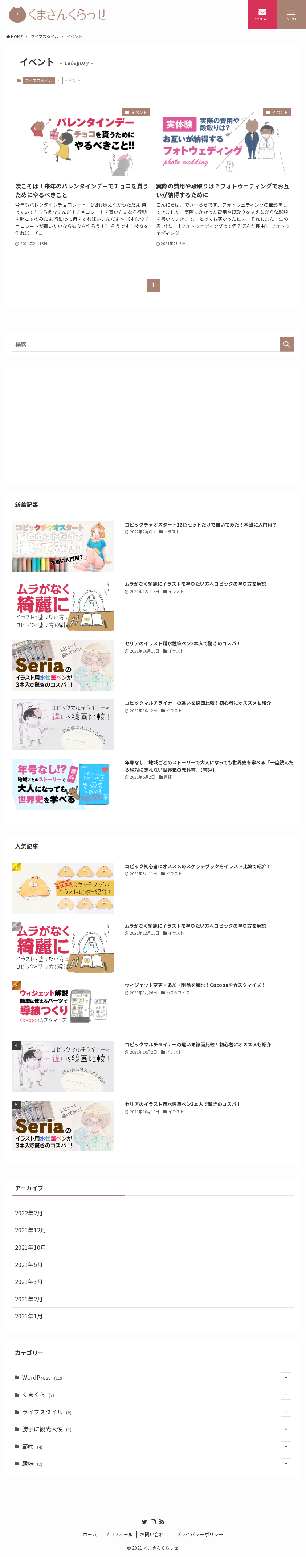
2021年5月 (29, 1264)
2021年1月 (29, 1316)
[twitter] (144, 1522)
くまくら (156, 1395)
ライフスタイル (39, 80)
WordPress (156, 1377)
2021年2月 (29, 1298)
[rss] (162, 1522)
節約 (156, 1446)
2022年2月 (29, 1212)
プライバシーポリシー (199, 1534)
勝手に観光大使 (156, 1429)
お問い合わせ (154, 1534)
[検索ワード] (153, 344)
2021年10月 (30, 1247)
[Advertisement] (153, 426)
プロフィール (119, 1534)
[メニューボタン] (291, 14)
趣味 (156, 1463)
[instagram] (153, 1522)
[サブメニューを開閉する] (286, 1377)
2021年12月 (30, 1229)
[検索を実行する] (287, 344)
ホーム (90, 1534)
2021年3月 (29, 1281)
